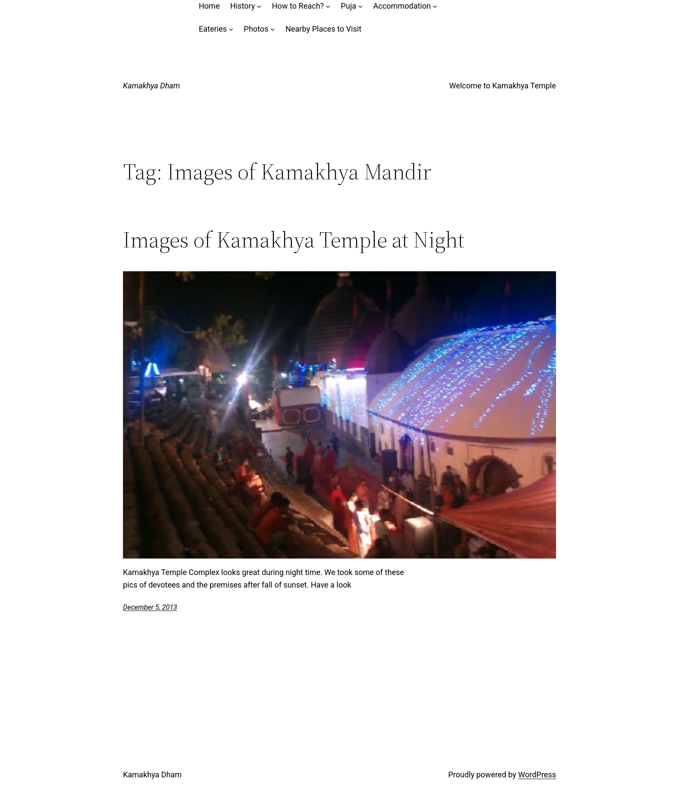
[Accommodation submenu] (435, 6)
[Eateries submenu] (231, 29)
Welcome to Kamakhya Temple (502, 85)
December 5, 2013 (150, 607)
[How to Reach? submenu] (328, 6)
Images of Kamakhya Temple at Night (293, 240)
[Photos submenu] (272, 29)
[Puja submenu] (360, 6)
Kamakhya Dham (151, 85)
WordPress (537, 774)
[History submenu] (259, 6)
